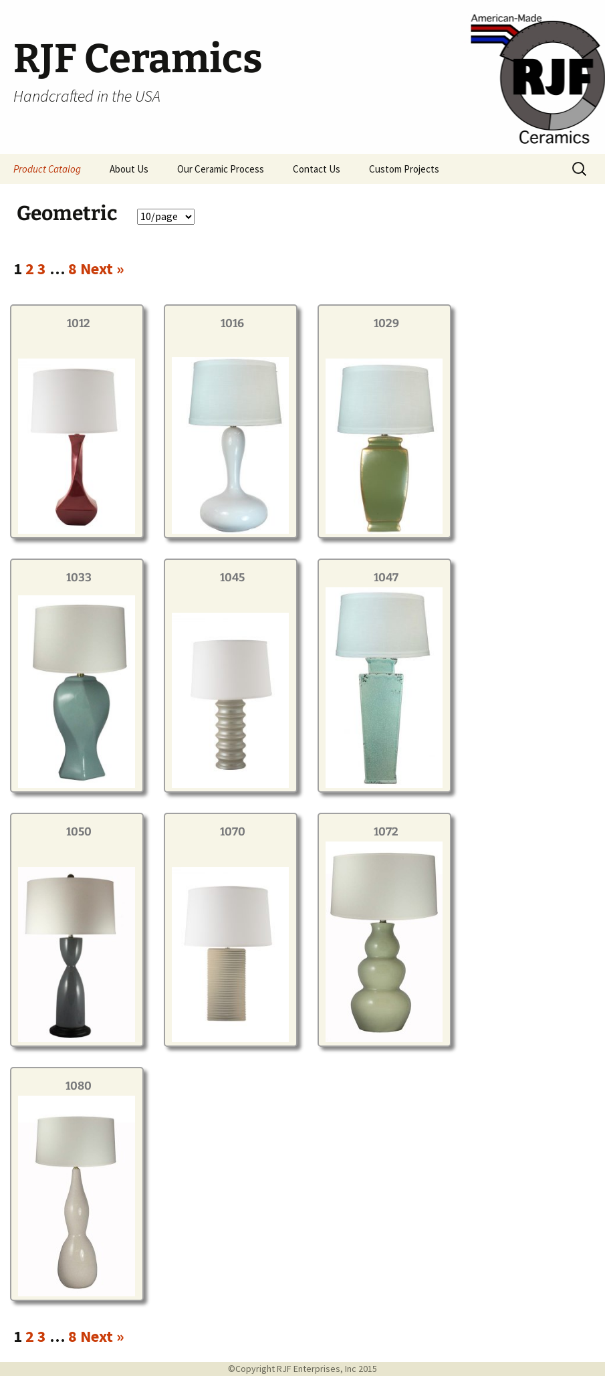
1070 (232, 832)
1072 (386, 832)
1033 (79, 578)
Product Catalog (47, 169)
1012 (78, 323)
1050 (79, 832)
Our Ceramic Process (220, 169)
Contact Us (316, 169)
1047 (386, 578)
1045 (232, 578)
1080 (79, 1086)
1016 (232, 323)
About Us (129, 169)
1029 (386, 323)
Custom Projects (404, 169)
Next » (102, 268)
